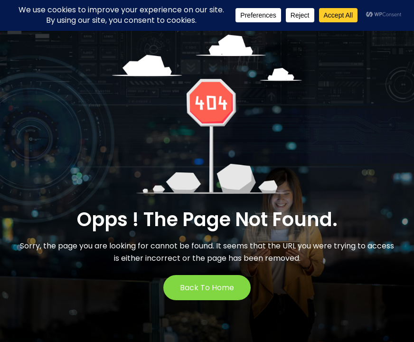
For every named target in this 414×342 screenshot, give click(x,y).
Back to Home (207, 287)
